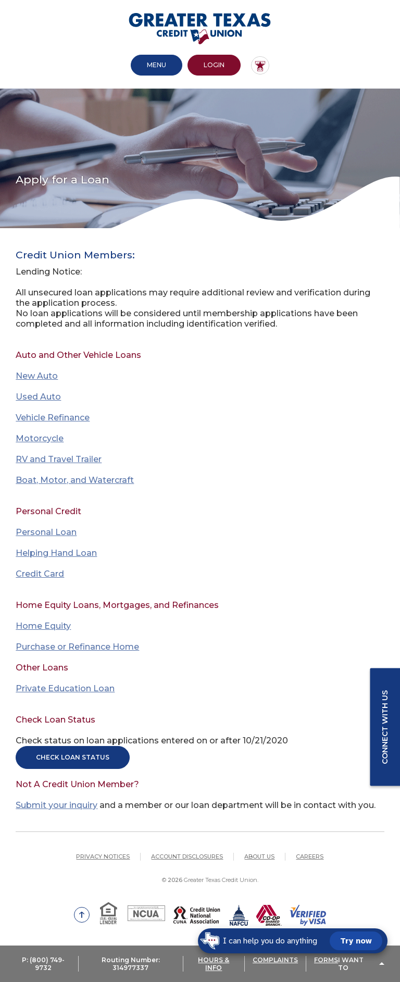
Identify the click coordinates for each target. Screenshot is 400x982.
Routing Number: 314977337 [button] (131, 964)
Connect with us (385, 727)
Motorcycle (40, 438)
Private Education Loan (65, 688)
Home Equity (43, 626)
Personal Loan (46, 532)
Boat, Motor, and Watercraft (75, 480)
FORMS (326, 960)
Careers (309, 856)
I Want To (351, 964)
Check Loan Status (72, 757)
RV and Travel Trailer (59, 459)
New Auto (37, 376)
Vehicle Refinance (53, 417)
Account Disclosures (187, 856)
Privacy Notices (103, 856)
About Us (259, 856)
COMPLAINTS (275, 960)
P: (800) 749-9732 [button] (43, 964)
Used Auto (38, 397)
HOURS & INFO (213, 964)
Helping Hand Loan (56, 553)
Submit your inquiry (56, 805)
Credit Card (40, 574)
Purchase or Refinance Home (77, 647)
